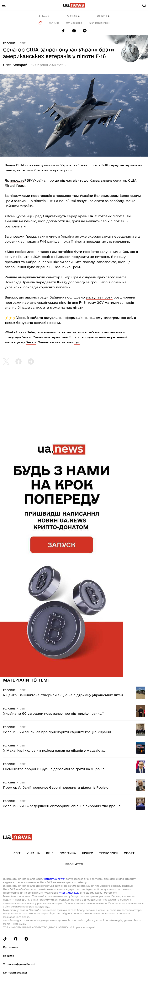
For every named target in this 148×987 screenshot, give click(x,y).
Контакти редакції (15, 972)
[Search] (144, 5)
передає (17, 180)
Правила (8, 955)
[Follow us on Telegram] (85, 31)
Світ (22, 43)
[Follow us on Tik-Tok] (63, 31)
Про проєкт (10, 947)
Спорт (129, 853)
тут (77, 342)
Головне (9, 43)
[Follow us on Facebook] (74, 31)
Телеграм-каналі (117, 317)
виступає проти (99, 297)
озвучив (89, 277)
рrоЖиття (74, 864)
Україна (33, 853)
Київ (49, 853)
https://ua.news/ (54, 878)
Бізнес (87, 853)
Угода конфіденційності (19, 964)
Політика (68, 853)
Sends (31, 342)
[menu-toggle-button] (4, 5)
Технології (108, 853)
